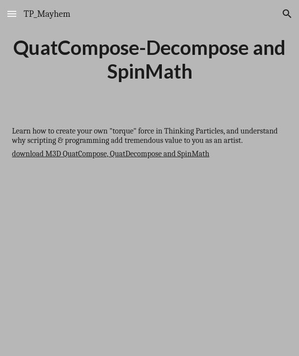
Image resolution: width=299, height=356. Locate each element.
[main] (149, 59)
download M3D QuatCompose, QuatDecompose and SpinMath (110, 153)
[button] (12, 13)
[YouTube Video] (149, 253)
